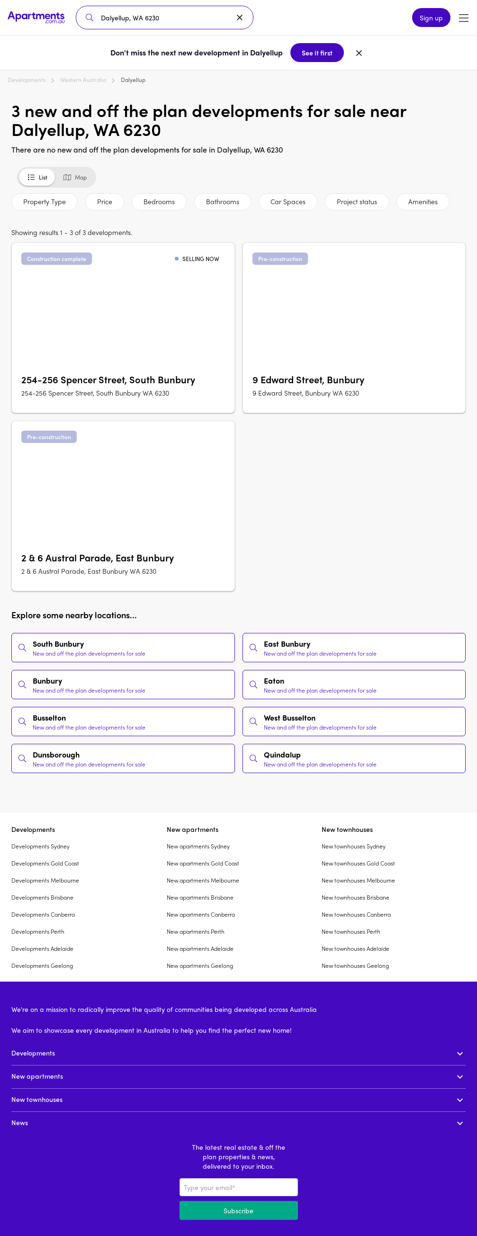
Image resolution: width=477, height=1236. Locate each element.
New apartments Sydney (198, 846)
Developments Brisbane (42, 897)
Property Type (44, 201)
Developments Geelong (42, 965)
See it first (317, 52)
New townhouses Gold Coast (358, 863)
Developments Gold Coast (45, 863)
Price (104, 201)
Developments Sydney (40, 846)
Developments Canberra (43, 914)
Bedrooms (159, 201)
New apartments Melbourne (203, 880)
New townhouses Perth (351, 931)
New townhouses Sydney (354, 846)
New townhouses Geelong (355, 965)
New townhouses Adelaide (355, 948)
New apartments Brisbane (200, 897)
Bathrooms (222, 201)
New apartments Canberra (201, 914)
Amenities (423, 201)
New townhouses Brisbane (355, 897)
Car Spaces (288, 201)
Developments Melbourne (45, 880)
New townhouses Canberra (356, 914)
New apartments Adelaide (200, 948)
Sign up (431, 17)
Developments (26, 79)
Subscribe (238, 1210)
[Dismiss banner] (359, 53)
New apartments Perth (196, 931)
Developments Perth (37, 931)
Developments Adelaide (42, 948)
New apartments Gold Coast (203, 863)
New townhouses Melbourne (358, 880)
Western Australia (83, 79)
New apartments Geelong (200, 965)
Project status (357, 201)
